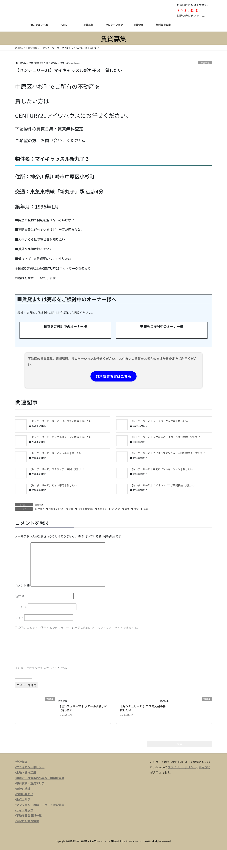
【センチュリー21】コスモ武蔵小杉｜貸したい (144, 708)
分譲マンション (56, 508)
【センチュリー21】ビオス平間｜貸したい (53, 485)
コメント (22, 585)
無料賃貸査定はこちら (113, 376)
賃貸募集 (205, 62)
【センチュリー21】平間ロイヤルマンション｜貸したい (161, 469)
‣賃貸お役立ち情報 (27, 821)
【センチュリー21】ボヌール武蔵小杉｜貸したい (82, 708)
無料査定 (102, 508)
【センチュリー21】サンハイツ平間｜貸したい (55, 453)
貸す (127, 508)
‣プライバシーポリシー (30, 767)
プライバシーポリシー (182, 767)
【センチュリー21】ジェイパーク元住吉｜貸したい (159, 421)
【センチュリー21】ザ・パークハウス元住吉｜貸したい (60, 421)
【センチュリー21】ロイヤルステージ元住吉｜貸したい (60, 437)
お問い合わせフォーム (190, 15)
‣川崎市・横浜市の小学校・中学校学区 (39, 778)
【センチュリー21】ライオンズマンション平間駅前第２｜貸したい (167, 453)
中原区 (41, 508)
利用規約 (204, 767)
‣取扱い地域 (22, 789)
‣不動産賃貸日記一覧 (28, 815)
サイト (19, 617)
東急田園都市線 (85, 508)
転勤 (145, 508)
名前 (19, 596)
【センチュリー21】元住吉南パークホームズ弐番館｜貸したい (165, 437)
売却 (71, 508)
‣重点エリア (22, 799)
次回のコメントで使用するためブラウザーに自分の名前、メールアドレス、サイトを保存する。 (79, 627)
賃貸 (136, 508)
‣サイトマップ (24, 810)
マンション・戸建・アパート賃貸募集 (40, 805)
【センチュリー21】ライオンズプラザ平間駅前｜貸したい (162, 485)
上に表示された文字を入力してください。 (42, 668)
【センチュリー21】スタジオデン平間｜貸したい (56, 469)
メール (21, 607)
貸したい (116, 508)
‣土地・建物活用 (25, 772)
